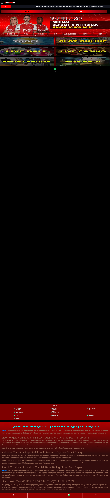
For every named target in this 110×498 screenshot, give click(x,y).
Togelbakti (4, 430)
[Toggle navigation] (2, 3)
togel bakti (73, 462)
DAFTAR (27, 11)
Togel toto (4, 470)
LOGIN (80, 11)
